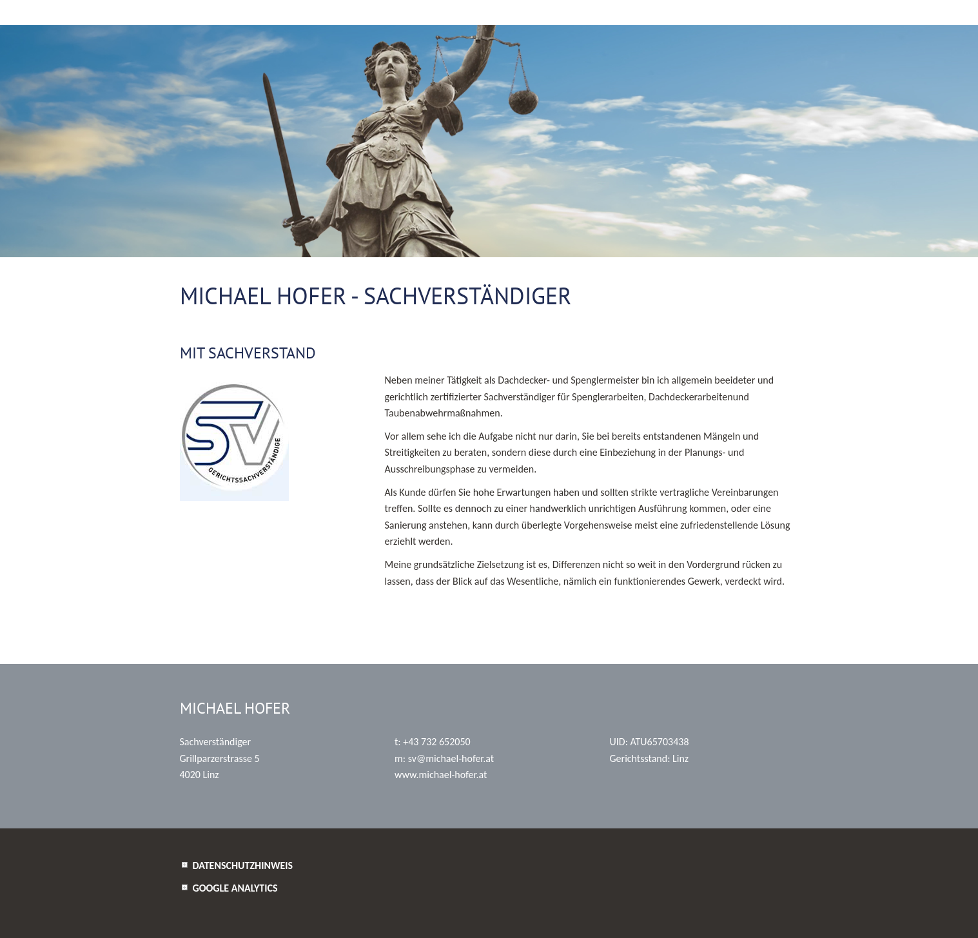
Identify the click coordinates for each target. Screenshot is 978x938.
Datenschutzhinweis (243, 865)
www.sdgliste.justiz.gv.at (449, 604)
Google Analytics (235, 888)
